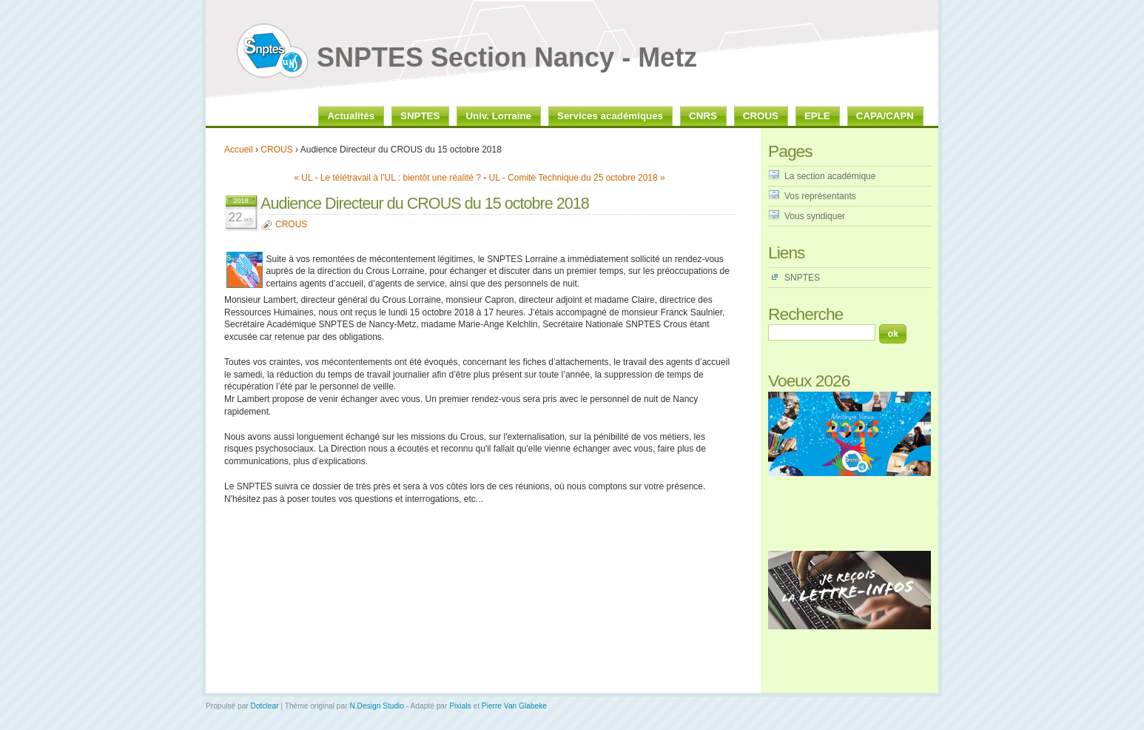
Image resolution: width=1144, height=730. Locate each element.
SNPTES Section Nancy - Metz (507, 57)
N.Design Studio (376, 706)
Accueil (238, 149)
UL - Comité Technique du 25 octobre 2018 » (577, 178)
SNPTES (802, 277)
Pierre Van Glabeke (514, 706)
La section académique (829, 176)
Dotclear (265, 706)
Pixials (460, 706)
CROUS (276, 149)
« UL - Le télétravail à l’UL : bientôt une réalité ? (387, 178)
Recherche (805, 314)
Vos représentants (820, 196)
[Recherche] (821, 332)
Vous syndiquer (814, 216)
